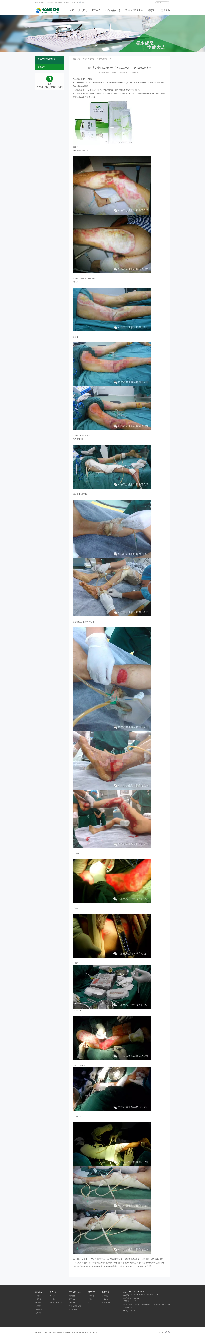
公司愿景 (38, 1313)
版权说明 (81, 1332)
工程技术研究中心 (134, 10)
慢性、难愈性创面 (75, 1306)
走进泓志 (82, 10)
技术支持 (88, 1332)
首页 (71, 10)
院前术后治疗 (73, 1309)
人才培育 (91, 1296)
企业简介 (38, 1296)
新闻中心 (96, 10)
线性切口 (72, 1302)
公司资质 (38, 1299)
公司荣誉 (38, 1306)
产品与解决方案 (113, 10)
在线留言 (105, 1299)
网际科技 (95, 1332)
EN (83, 3)
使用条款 (75, 1332)
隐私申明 (68, 1332)
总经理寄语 (39, 1309)
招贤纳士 (152, 10)
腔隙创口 (72, 1296)
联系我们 (105, 1296)
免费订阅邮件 (106, 1302)
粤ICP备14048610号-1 (130, 1311)
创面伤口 (72, 1299)
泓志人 (90, 1302)
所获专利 (38, 1302)
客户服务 (165, 10)
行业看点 (53, 1299)
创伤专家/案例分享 (103, 59)
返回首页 (41, 67)
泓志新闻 (53, 1296)
